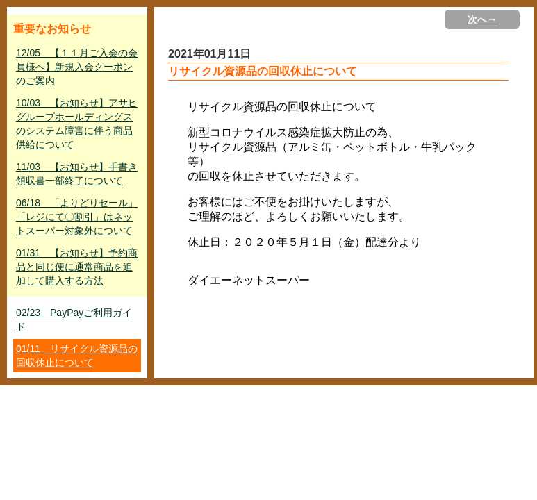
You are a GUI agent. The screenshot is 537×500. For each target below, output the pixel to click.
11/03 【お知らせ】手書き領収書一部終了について (77, 173)
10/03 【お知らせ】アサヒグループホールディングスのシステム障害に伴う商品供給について (77, 123)
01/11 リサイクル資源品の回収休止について (77, 355)
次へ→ (482, 19)
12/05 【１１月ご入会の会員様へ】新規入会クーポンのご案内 (77, 66)
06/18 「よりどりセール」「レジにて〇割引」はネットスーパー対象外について (77, 216)
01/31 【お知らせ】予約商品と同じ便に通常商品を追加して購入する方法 (77, 266)
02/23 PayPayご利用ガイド (74, 319)
